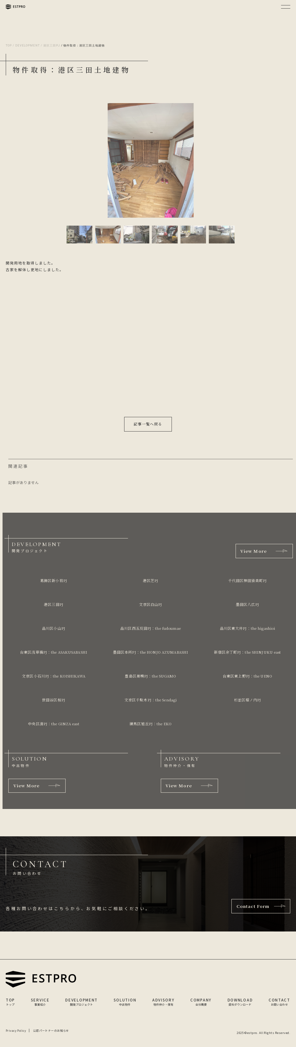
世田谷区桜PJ (53, 699)
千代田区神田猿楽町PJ (246, 580)
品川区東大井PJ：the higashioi (246, 628)
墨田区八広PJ (246, 604)
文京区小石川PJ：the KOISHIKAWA (53, 675)
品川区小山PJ (53, 628)
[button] (76, 234)
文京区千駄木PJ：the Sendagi (149, 699)
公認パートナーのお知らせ (51, 1030)
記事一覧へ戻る (148, 423)
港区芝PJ (150, 580)
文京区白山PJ (149, 604)
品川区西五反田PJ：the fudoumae (150, 628)
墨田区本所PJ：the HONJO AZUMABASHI (149, 652)
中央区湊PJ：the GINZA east (52, 723)
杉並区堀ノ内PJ (246, 699)
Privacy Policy (16, 1030)
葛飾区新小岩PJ (53, 580)
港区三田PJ (53, 604)
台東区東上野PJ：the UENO (246, 675)
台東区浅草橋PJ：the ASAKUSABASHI (53, 652)
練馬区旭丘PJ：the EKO (150, 723)
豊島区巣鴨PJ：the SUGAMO (149, 675)
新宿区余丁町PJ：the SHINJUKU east (246, 652)
